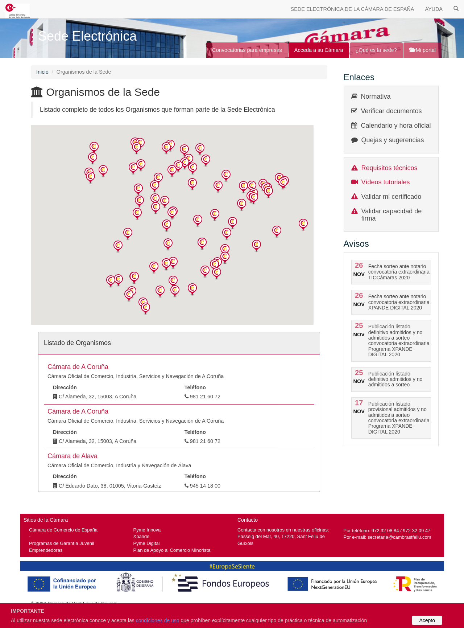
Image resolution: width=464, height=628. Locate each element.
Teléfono (195, 387)
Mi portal (422, 50)
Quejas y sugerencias (392, 140)
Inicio (42, 72)
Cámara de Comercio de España (63, 530)
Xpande (141, 536)
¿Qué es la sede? (376, 50)
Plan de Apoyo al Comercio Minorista (172, 550)
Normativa (376, 96)
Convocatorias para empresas (247, 50)
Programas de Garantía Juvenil (61, 543)
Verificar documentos (391, 111)
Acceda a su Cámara (318, 50)
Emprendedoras (45, 550)
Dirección (65, 387)
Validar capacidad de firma (391, 215)
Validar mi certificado (391, 196)
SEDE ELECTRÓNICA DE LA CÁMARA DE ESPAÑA (352, 9)
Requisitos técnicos (389, 168)
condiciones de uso (157, 620)
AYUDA (434, 9)
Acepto (427, 620)
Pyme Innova (147, 530)
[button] (94, 148)
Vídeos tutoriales (385, 182)
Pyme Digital (146, 543)
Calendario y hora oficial (396, 125)
